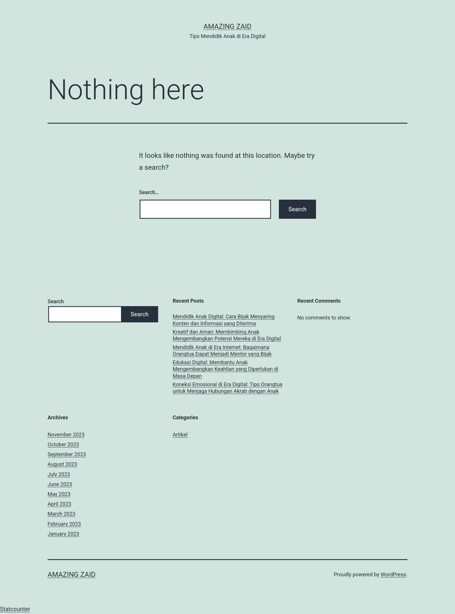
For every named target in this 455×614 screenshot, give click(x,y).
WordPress (393, 574)
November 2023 (66, 434)
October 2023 (63, 444)
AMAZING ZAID (227, 26)
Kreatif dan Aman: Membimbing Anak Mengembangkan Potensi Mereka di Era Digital (227, 335)
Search (56, 301)
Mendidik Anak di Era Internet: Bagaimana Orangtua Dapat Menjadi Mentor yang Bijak (222, 350)
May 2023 (59, 494)
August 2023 (62, 464)
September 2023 (67, 454)
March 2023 (61, 514)
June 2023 (60, 484)
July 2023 (59, 474)
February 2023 (64, 524)
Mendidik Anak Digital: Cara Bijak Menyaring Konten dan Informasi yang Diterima (224, 319)
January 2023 (63, 534)
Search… (149, 192)
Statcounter (15, 609)
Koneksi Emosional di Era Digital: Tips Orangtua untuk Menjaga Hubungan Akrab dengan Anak (227, 387)
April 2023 (59, 504)
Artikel (180, 434)
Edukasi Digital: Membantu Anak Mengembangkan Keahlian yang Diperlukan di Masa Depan (225, 369)
